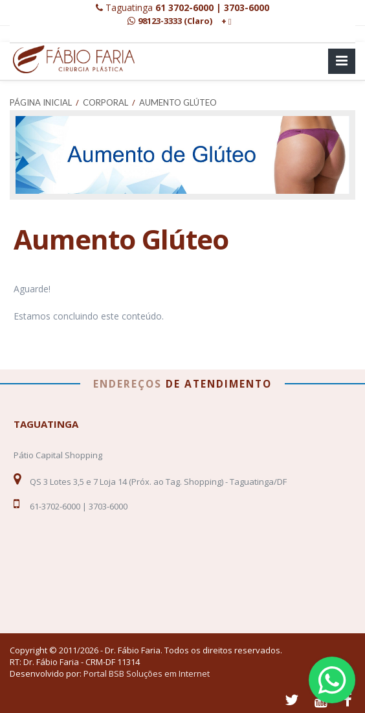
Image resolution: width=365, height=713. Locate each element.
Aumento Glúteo (178, 102)
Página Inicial (41, 102)
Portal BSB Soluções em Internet (146, 673)
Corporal (105, 102)
